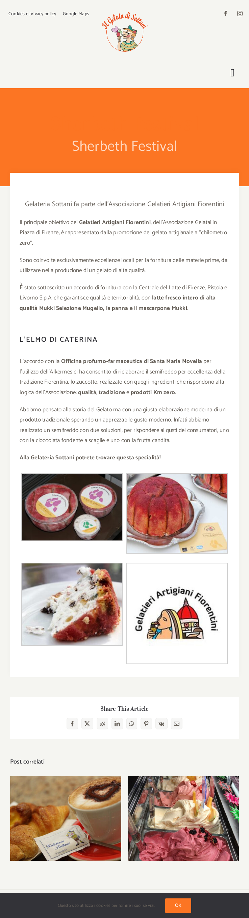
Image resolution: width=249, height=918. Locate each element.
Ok (178, 906)
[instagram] (239, 13)
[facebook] (225, 13)
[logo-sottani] (124, 11)
